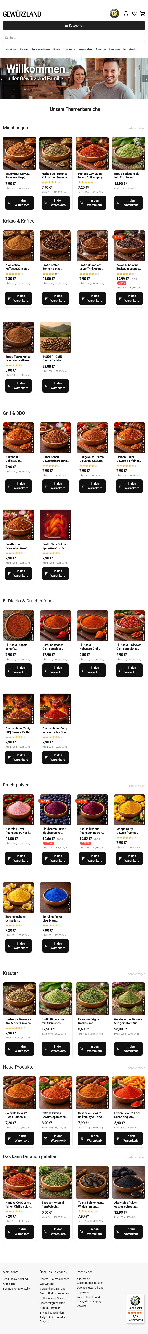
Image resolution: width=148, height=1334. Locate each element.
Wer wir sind (47, 1283)
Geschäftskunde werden (54, 1293)
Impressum (83, 1292)
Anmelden (9, 1283)
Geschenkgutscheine (52, 1303)
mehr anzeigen (136, 128)
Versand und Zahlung (53, 1288)
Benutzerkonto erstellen (17, 1288)
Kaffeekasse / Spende (53, 1298)
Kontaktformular (50, 1307)
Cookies (81, 1305)
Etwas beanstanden (52, 1312)
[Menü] (142, 1296)
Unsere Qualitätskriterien (54, 1278)
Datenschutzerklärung (90, 1287)
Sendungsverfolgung (15, 1278)
